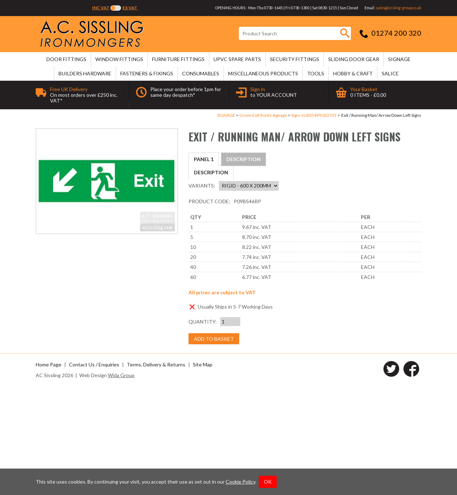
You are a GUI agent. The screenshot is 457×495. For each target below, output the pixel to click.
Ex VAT (129, 7)
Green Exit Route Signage (263, 115)
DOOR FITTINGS (66, 59)
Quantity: (203, 431)
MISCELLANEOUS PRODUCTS (263, 73)
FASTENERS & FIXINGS (146, 73)
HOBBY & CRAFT (353, 73)
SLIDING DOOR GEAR (353, 59)
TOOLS (315, 73)
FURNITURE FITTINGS (178, 59)
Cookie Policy (240, 482)
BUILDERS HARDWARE (85, 73)
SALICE (390, 73)
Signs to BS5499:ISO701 (314, 115)
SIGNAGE (399, 59)
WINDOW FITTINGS (119, 59)
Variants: (202, 294)
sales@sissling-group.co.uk (398, 8)
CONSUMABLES (200, 73)
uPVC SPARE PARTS (237, 59)
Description (211, 159)
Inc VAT (101, 7)
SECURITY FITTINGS (294, 59)
